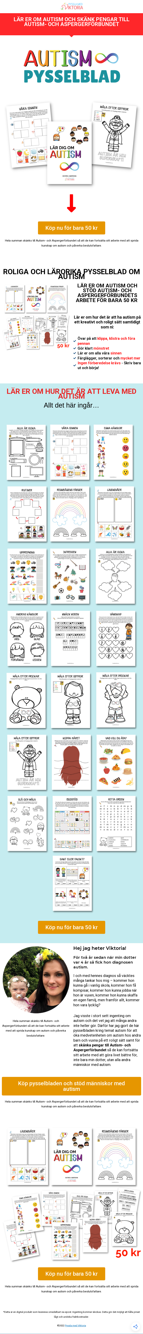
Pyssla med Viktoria (75, 1325)
